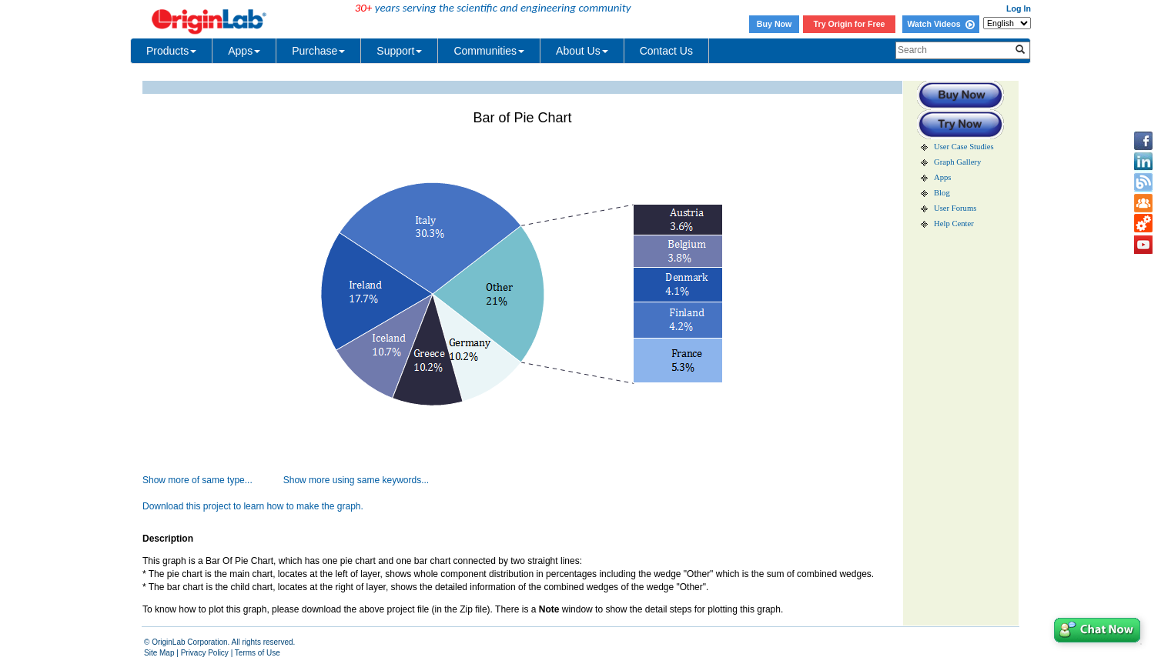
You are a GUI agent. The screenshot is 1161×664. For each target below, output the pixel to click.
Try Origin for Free (849, 23)
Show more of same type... (197, 480)
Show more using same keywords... (356, 480)
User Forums (955, 208)
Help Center (954, 223)
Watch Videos (940, 23)
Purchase (318, 51)
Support (399, 51)
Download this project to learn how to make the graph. (252, 506)
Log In (1018, 8)
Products (171, 51)
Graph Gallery (957, 162)
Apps (244, 51)
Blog (942, 193)
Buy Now (774, 23)
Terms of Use (257, 653)
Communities (488, 51)
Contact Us (666, 51)
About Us (582, 51)
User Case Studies (964, 146)
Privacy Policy (205, 653)
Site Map (159, 653)
